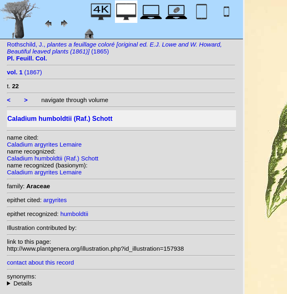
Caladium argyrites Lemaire (44, 144)
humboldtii (74, 213)
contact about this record (40, 262)
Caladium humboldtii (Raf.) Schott (52, 158)
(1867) (24, 72)
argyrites (55, 199)
